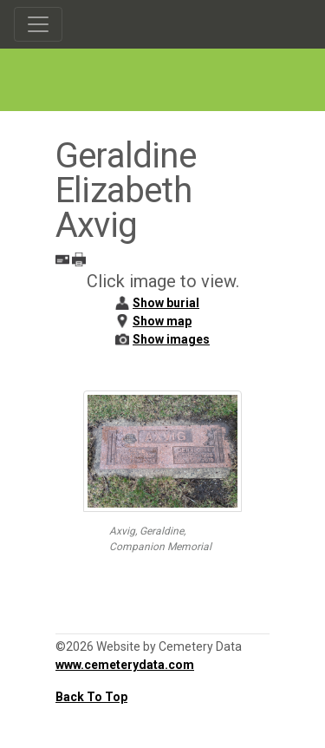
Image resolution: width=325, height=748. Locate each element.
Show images (171, 339)
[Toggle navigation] (38, 24)
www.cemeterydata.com (124, 665)
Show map (162, 321)
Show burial (166, 303)
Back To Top (91, 697)
